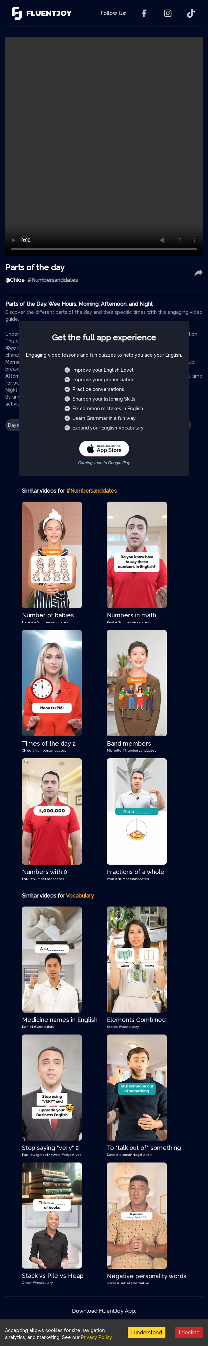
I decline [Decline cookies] (189, 1332)
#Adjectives (72, 1155)
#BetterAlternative (133, 1283)
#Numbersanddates (51, 622)
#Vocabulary (44, 1027)
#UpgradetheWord (46, 1155)
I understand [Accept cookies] (146, 1332)
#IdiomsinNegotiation (134, 1155)
